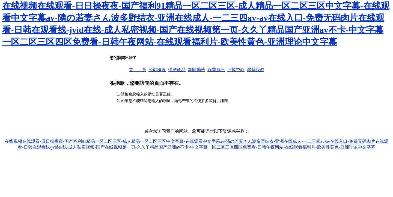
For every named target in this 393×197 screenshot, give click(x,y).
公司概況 (157, 69)
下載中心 (236, 69)
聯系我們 (255, 69)
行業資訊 (216, 69)
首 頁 (137, 69)
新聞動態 (196, 69)
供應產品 (177, 69)
